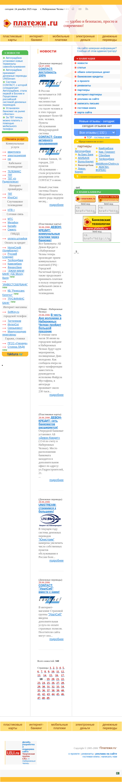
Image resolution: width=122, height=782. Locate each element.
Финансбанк (14, 267)
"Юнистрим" (46, 539)
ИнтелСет (13, 324)
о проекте (74, 753)
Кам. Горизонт (107, 151)
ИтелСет (12, 197)
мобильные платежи (61, 38)
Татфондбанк (15, 260)
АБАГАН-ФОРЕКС (102, 168)
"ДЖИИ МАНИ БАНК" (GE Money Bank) (13, 274)
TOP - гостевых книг (97, 137)
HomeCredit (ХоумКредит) (11, 249)
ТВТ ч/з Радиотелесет (10, 180)
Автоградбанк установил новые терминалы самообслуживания (14, 62)
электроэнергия (17, 155)
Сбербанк (104, 155)
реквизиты (87, 753)
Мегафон (13, 222)
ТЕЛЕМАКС (14, 171)
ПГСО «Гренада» (18, 343)
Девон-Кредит (80, 170)
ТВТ (10, 174)
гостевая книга (91, 756)
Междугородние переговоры (14, 333)
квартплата (14, 151)
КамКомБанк (106, 148)
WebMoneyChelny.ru (107, 163)
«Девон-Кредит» (49, 438)
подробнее (56, 205)
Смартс (12, 229)
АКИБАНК (83, 157)
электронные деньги (85, 38)
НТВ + (11, 209)
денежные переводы (109, 38)
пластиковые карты (12, 38)
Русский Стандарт (9, 255)
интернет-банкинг (36, 38)
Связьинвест (15, 327)
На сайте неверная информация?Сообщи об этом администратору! (97, 49)
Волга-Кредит (86, 161)
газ (9, 158)
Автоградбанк (83, 151)
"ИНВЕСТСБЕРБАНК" (15, 284)
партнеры (84, 146)
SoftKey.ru (13, 311)
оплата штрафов (17, 238)
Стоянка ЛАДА (16, 346)
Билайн (12, 225)
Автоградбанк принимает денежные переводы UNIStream (15, 74)
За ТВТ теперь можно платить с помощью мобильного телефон (13, 123)
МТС (10, 218)
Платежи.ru (108, 748)
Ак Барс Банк (85, 154)
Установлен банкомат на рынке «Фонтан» (14, 111)
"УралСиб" (55, 614)
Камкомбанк (15, 263)
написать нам (109, 756)
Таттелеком (14, 320)
